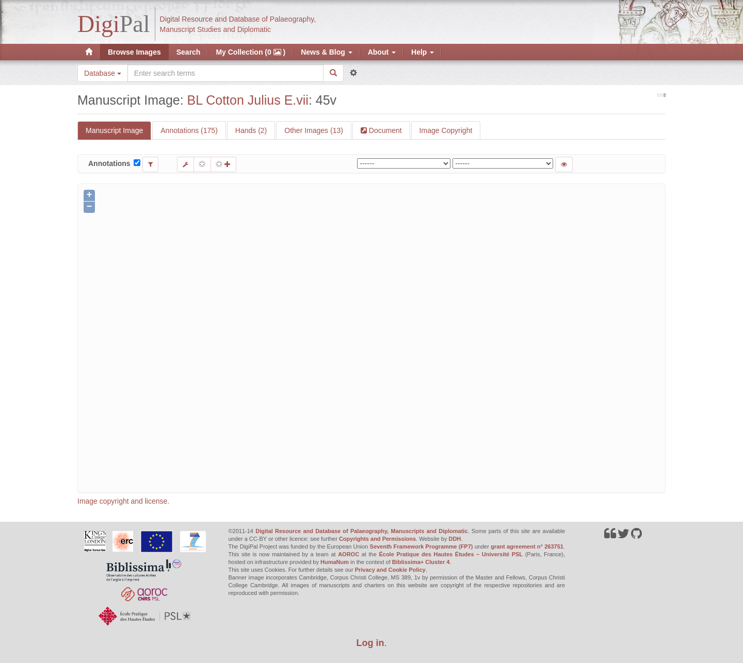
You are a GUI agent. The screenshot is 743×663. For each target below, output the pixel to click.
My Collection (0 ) (250, 52)
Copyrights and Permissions (377, 539)
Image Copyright (446, 130)
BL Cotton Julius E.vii (248, 100)
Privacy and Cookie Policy (390, 570)
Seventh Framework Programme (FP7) (421, 546)
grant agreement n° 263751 (527, 546)
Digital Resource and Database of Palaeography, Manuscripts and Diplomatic (361, 531)
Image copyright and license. (123, 501)
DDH (454, 539)
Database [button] (102, 73)
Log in (370, 643)
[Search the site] (225, 73)
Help (422, 52)
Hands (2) (251, 130)
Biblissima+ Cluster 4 (421, 562)
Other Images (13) (313, 130)
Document (384, 130)
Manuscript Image (114, 130)
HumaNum (334, 562)
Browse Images (134, 52)
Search (188, 52)
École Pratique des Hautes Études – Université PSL (451, 554)
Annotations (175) (189, 130)
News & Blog (326, 52)
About (382, 52)
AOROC (348, 554)
